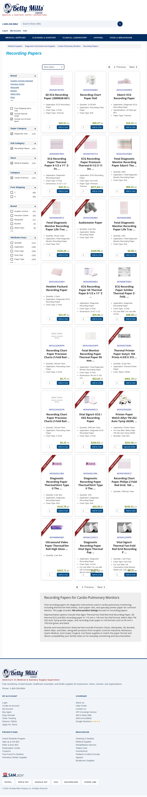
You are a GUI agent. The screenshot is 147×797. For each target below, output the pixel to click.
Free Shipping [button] (17, 187)
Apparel (98, 38)
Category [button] (15, 172)
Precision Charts (17, 84)
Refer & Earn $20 (10, 745)
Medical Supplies (15, 38)
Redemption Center (11, 748)
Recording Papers (90, 46)
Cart (25, 31)
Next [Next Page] (133, 67)
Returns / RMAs (9, 721)
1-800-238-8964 (10, 24)
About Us (80, 703)
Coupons (6, 751)
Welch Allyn (15, 94)
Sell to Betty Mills (84, 715)
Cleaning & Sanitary (44, 38)
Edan (12, 97)
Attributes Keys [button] (18, 237)
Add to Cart (63, 127)
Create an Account (10, 706)
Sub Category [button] (17, 143)
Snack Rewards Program (13, 738)
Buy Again (7, 712)
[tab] (23, 76)
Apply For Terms (9, 724)
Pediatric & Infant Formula (88, 754)
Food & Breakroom (121, 38)
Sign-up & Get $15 (10, 742)
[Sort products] (53, 67)
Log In (5, 31)
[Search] (120, 23)
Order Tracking (9, 718)
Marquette (14, 87)
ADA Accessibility (84, 718)
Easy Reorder (8, 715)
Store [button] (13, 158)
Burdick (13, 91)
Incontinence (82, 751)
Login (4, 703)
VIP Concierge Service (86, 712)
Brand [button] (13, 76)
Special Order (129, 447)
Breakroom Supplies (85, 760)
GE (11, 101)
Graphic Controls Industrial (21, 81)
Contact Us (81, 709)
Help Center (81, 706)
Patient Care (81, 748)
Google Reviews (88, 721)
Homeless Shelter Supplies (14, 757)
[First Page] (109, 67)
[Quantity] (52, 127)
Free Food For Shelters (13, 754)
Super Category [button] (18, 128)
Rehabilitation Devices (86, 745)
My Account (15, 31)
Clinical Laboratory (75, 38)
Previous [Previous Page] (120, 67)
